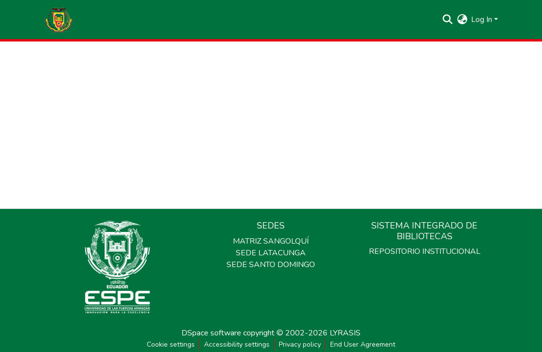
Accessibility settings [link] (237, 344)
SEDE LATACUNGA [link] (271, 253)
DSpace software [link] (211, 333)
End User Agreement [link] (362, 344)
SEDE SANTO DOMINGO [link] (270, 264)
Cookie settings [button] (171, 344)
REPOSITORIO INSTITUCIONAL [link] (424, 251)
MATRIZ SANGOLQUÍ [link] (271, 241)
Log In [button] (482, 19)
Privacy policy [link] (300, 344)
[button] (59, 19)
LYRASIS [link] (345, 333)
